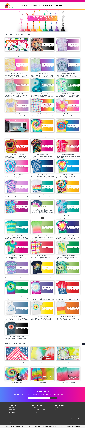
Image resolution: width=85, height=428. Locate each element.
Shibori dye (11, 410)
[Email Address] (39, 398)
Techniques (55, 5)
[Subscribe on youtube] (71, 418)
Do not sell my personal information (38, 409)
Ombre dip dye (12, 412)
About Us (41, 5)
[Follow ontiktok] (78, 418)
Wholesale (34, 414)
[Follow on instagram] (76, 418)
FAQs (56, 409)
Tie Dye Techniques (58, 410)
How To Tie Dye (48, 5)
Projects (61, 5)
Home (23, 5)
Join (54, 398)
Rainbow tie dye (12, 414)
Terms (6, 422)
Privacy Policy (34, 410)
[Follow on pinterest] (74, 418)
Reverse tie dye (12, 409)
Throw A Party (35, 5)
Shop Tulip (28, 5)
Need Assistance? (35, 407)
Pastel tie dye (11, 407)
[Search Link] (79, 5)
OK (42, 217)
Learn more (42, 214)
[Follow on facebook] (69, 418)
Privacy (10, 422)
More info (78, 426)
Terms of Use (34, 412)
